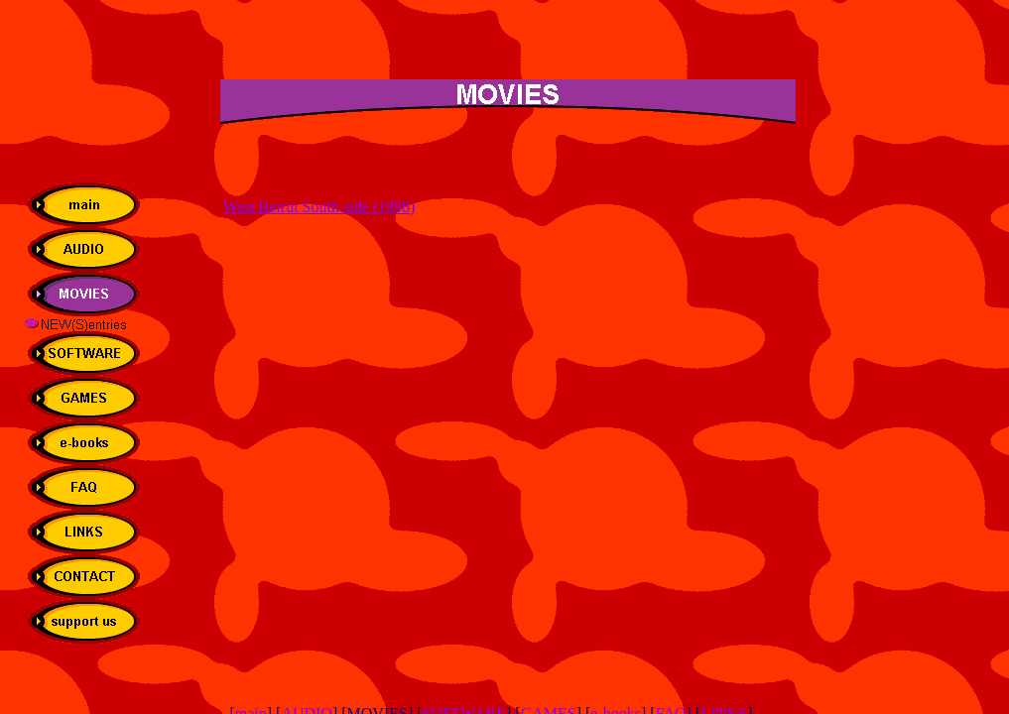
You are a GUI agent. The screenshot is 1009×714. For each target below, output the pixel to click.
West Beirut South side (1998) (319, 206)
